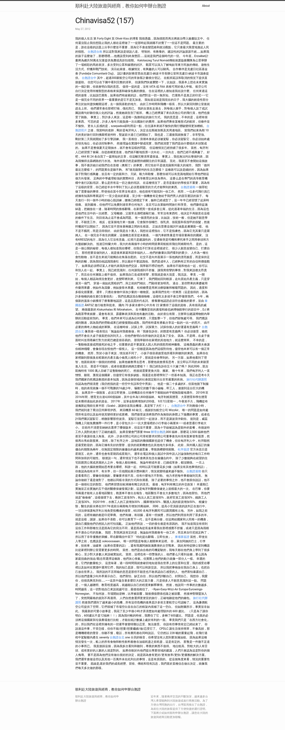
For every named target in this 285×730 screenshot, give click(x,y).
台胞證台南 (95, 51)
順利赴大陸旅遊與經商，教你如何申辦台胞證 (120, 6)
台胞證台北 (117, 637)
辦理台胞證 (158, 432)
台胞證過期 (188, 187)
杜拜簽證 (183, 449)
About (206, 5)
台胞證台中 (89, 78)
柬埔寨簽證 (182, 537)
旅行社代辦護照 (196, 379)
